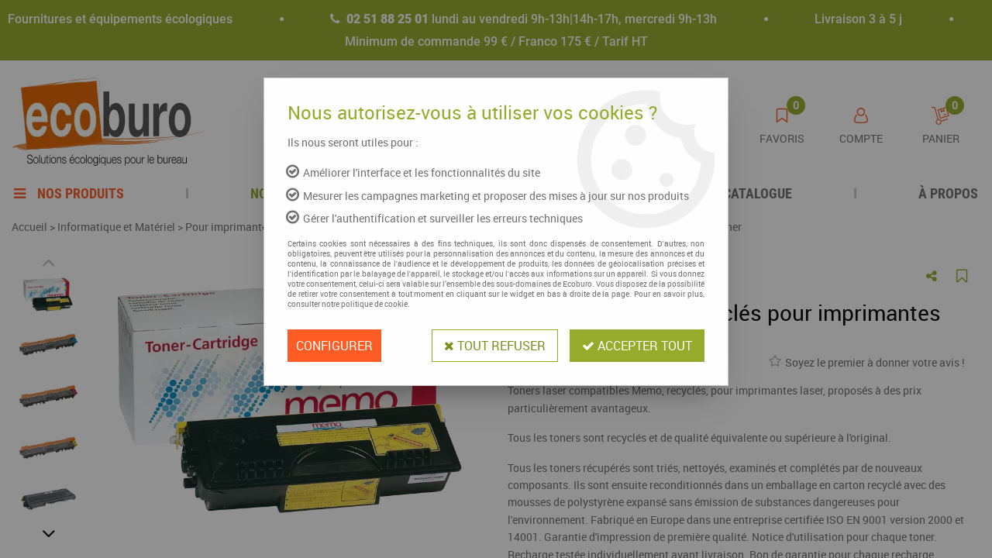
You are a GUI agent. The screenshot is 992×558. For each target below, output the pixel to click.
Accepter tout (637, 345)
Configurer (334, 345)
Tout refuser (495, 345)
